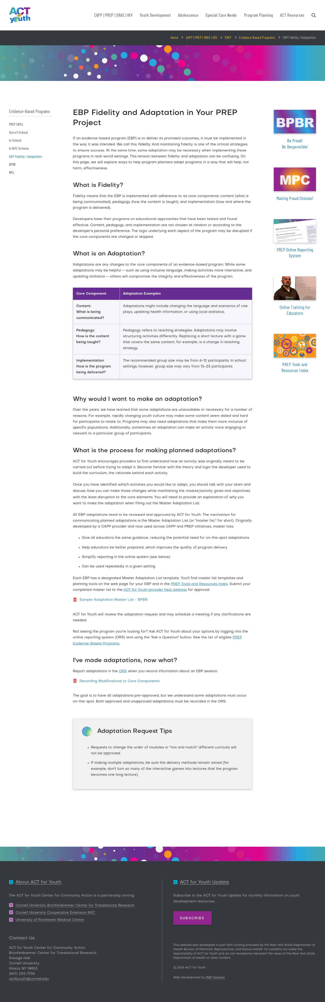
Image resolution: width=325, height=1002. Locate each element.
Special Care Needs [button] (221, 15)
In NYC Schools (19, 148)
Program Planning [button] (258, 15)
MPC (11, 172)
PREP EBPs (16, 124)
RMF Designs (215, 977)
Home (174, 37)
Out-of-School (18, 132)
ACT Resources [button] (292, 15)
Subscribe (192, 918)
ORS (123, 671)
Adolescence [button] (188, 15)
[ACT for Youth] (19, 15)
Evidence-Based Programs (257, 37)
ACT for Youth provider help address (155, 590)
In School (15, 140)
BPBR (12, 164)
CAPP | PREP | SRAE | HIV (201, 37)
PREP (228, 37)
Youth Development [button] (155, 15)
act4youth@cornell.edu (29, 979)
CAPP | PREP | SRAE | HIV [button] (113, 15)
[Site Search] (313, 16)
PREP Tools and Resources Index (199, 584)
